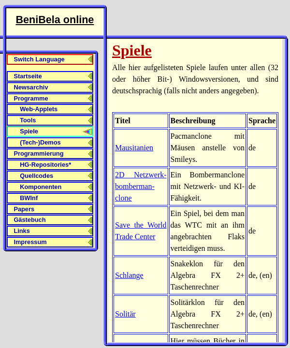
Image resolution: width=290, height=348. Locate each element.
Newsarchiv (31, 87)
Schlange (129, 275)
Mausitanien (134, 148)
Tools (28, 120)
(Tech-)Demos (40, 142)
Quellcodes (36, 175)
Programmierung (38, 153)
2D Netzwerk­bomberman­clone (141, 186)
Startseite (28, 76)
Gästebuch (29, 219)
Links (21, 230)
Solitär (125, 314)
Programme (31, 98)
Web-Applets (39, 109)
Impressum (30, 242)
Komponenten (40, 186)
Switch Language (39, 59)
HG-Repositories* (45, 164)
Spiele (29, 131)
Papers (24, 209)
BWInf (29, 198)
